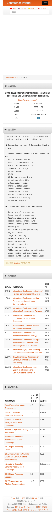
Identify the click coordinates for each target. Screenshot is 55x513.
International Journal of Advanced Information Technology (14, 440)
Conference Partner (13, 78)
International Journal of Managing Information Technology (14, 422)
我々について (20, 507)
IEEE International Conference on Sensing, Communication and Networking (26, 360)
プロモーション (30, 510)
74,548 (34, 498)
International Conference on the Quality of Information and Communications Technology (25, 370)
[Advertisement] (27, 43)
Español (33, 8)
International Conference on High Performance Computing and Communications (26, 301)
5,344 (13, 498)
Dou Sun (16, 263)
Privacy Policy (43, 510)
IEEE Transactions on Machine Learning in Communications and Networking (17, 457)
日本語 (43, 8)
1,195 (23, 498)
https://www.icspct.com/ (27, 100)
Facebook (30, 507)
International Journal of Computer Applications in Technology (14, 467)
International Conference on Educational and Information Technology (24, 318)
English (23, 8)
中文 (14, 8)
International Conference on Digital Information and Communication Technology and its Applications (26, 343)
